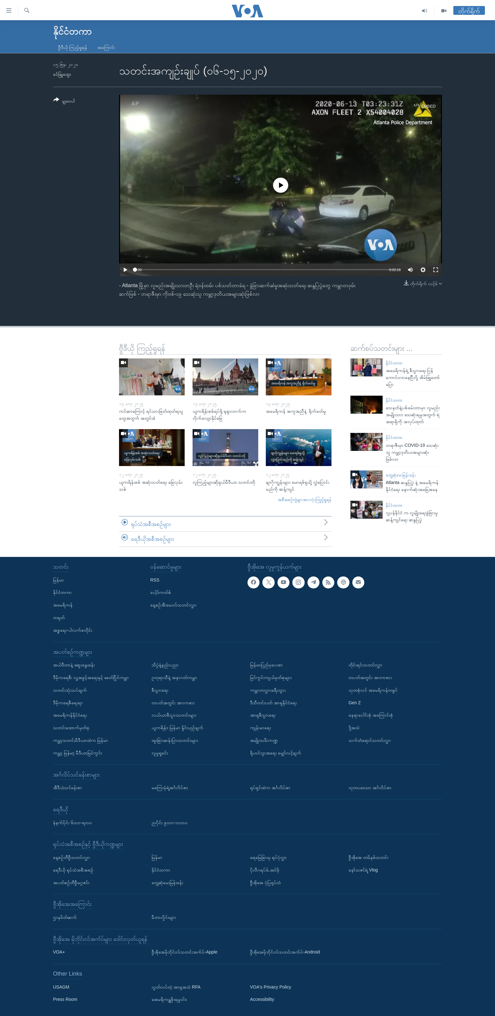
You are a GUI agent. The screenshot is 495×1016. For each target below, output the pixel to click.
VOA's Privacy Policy (270, 986)
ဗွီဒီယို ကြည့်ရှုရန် (72, 47)
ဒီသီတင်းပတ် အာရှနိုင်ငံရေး (273, 702)
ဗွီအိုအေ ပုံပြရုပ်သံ (265, 882)
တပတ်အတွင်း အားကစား (173, 702)
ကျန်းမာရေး (260, 727)
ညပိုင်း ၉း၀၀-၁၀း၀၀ (170, 822)
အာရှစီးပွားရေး (263, 715)
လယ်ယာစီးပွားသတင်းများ (174, 715)
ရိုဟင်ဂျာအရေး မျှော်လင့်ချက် (275, 752)
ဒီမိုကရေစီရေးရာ (68, 702)
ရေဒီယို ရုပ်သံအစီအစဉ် (73, 869)
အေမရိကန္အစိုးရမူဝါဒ (169, 999)
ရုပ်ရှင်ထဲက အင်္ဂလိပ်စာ (270, 787)
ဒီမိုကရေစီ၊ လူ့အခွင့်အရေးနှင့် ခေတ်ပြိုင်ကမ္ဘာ (91, 677)
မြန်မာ (58, 579)
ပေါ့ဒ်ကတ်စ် (160, 592)
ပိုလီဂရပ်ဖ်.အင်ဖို (264, 869)
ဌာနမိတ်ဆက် (65, 917)
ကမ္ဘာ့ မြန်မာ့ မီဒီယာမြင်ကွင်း (77, 752)
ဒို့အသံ (354, 727)
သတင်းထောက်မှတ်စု (71, 727)
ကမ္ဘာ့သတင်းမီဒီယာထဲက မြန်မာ (80, 740)
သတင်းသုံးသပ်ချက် (70, 690)
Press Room (65, 999)
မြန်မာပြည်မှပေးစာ (266, 664)
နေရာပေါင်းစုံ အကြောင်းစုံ (371, 715)
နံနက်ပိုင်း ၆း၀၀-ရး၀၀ (72, 822)
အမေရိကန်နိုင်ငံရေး (70, 715)
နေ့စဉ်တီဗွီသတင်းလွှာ (71, 857)
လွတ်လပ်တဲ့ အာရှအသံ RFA (176, 986)
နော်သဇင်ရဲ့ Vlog (363, 869)
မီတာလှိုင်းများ (164, 917)
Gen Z (355, 702)
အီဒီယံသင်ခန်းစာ (67, 787)
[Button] (64, 101)
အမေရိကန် (63, 604)
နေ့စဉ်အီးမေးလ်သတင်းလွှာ (173, 604)
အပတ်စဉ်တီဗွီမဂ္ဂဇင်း (71, 882)
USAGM (61, 986)
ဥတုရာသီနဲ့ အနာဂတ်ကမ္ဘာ (174, 677)
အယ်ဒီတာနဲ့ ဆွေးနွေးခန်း (74, 664)
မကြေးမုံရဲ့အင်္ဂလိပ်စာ (170, 787)
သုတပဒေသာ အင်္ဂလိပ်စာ (370, 787)
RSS (154, 579)
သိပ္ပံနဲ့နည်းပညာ (165, 664)
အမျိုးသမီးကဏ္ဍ (264, 740)
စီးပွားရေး (160, 690)
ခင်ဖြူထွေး (62, 74)
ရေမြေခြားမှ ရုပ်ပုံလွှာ (268, 857)
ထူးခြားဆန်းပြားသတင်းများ (175, 740)
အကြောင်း (106, 47)
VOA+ (59, 951)
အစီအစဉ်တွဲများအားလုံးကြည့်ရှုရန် (304, 499)
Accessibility (262, 999)
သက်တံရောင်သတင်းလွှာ (370, 740)
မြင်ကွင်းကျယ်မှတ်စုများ (271, 677)
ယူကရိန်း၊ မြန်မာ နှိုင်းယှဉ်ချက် (177, 727)
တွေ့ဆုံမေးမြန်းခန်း (401, 475)
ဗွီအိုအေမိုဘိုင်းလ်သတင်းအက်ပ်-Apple (184, 951)
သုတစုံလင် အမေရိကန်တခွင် (373, 690)
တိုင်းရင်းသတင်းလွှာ (365, 664)
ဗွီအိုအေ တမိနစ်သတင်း (368, 857)
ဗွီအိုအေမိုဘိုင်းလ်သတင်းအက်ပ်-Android (285, 951)
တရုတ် (59, 617)
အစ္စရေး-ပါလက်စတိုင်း (72, 630)
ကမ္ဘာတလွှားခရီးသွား (268, 690)
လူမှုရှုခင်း (160, 752)
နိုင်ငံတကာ (394, 363)
